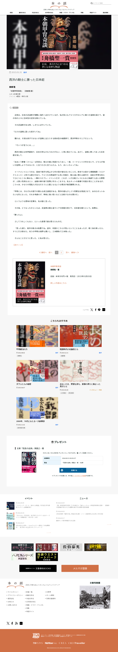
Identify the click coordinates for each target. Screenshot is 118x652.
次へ (67, 252)
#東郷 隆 (19, 355)
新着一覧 (29, 592)
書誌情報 (105, 12)
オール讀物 (50, 595)
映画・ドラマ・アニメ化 (66, 12)
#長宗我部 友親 (21, 427)
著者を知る (22, 12)
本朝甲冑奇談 (55, 266)
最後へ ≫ (75, 252)
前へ (50, 252)
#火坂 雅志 (63, 393)
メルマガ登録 (80, 568)
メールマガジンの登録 (79, 475)
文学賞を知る (49, 12)
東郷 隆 (12, 87)
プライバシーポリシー (15, 595)
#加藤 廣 (63, 355)
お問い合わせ (12, 605)
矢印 (48, 532)
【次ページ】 (18, 245)
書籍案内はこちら (38, 568)
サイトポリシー (13, 592)
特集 (82, 12)
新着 (11, 12)
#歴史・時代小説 (22, 96)
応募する (68, 470)
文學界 (48, 592)
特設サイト (93, 12)
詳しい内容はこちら (58, 283)
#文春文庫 (16, 94)
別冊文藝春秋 (51, 598)
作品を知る (35, 12)
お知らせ (11, 602)
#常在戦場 (71, 393)
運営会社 (11, 598)
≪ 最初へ (43, 252)
